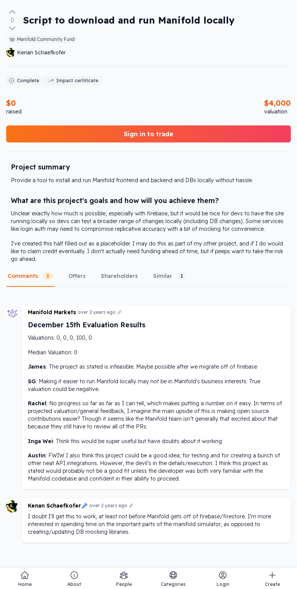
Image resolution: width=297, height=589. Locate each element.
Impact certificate (73, 81)
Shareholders (119, 275)
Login (223, 578)
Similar (170, 276)
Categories (173, 578)
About (74, 578)
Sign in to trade (148, 134)
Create (272, 578)
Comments (30, 276)
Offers (76, 275)
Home (25, 578)
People (124, 578)
